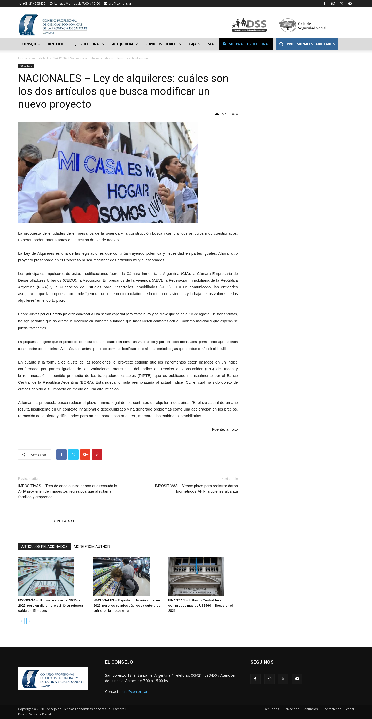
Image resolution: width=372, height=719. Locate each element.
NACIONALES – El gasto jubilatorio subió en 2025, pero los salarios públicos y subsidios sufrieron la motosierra (126, 605)
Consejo (31, 44)
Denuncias (271, 709)
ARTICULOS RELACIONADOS (44, 547)
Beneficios (57, 44)
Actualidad (40, 58)
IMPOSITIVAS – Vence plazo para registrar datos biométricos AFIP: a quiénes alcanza (196, 489)
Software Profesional (246, 44)
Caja (194, 44)
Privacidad (291, 709)
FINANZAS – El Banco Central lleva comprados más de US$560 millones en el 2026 (200, 605)
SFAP (212, 44)
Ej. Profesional (89, 44)
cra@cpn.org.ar (120, 3)
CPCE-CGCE (64, 520)
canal (350, 709)
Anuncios (311, 709)
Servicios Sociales (163, 44)
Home (22, 58)
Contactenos (332, 709)
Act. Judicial (125, 44)
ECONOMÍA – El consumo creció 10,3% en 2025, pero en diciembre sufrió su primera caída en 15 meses (50, 605)
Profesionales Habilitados (307, 44)
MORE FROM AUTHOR (92, 547)
